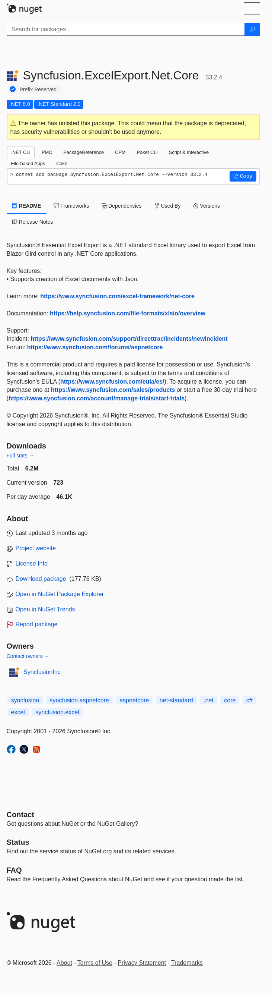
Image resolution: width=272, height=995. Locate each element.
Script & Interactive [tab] (189, 152)
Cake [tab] (61, 163)
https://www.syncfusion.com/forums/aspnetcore (95, 347)
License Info (32, 563)
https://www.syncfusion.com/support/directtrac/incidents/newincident (129, 339)
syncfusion (25, 700)
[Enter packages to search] (126, 29)
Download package (41, 579)
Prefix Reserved (38, 89)
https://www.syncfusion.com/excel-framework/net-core (117, 296)
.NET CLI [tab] (21, 152)
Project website (36, 548)
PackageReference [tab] (83, 152)
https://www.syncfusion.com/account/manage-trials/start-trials (97, 398)
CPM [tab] (120, 152)
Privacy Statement (142, 963)
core (230, 700)
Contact (20, 814)
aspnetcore (134, 700)
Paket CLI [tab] (147, 152)
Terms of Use (94, 963)
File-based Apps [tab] (28, 163)
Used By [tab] (167, 206)
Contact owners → (28, 656)
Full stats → (20, 456)
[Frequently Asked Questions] (14, 870)
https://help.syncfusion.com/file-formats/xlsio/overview (127, 313)
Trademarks (187, 963)
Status (18, 842)
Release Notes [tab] (32, 222)
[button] (243, 176)
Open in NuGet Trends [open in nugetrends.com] (45, 609)
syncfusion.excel (57, 712)
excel (18, 712)
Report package (37, 624)
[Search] (252, 29)
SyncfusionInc (42, 672)
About (64, 963)
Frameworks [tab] (71, 206)
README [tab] (26, 206)
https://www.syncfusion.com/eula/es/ (112, 381)
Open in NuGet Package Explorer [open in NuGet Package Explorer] (60, 594)
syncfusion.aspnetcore (79, 700)
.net (209, 700)
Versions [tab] (206, 206)
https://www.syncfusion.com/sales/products (113, 390)
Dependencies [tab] (121, 206)
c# (249, 700)
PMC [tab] (47, 152)
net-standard (176, 700)
